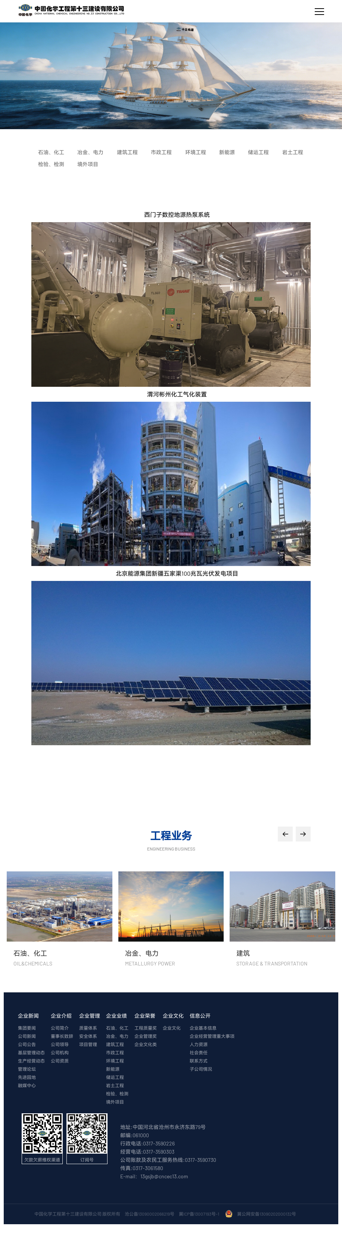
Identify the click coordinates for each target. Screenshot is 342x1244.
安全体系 (88, 1036)
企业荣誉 (144, 1016)
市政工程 (115, 1052)
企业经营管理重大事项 (212, 1036)
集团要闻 (27, 1028)
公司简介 (60, 1028)
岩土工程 (115, 1085)
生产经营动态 (31, 1061)
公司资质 (60, 1061)
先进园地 (27, 1077)
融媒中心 (27, 1085)
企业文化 (173, 1016)
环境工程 (115, 1061)
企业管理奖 (145, 1036)
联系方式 (199, 1061)
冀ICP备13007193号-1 (200, 1214)
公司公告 (27, 1044)
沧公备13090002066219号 (149, 1214)
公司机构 (60, 1052)
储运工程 (115, 1077)
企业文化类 (145, 1044)
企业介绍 (61, 1016)
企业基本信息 (203, 1028)
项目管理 (88, 1044)
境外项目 (115, 1102)
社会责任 (199, 1052)
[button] (285, 834)
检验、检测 (117, 1094)
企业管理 (89, 1016)
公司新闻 (27, 1036)
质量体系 (88, 1028)
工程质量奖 (145, 1028)
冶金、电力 (117, 1036)
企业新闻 (28, 1016)
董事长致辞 (62, 1036)
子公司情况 (201, 1069)
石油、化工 (117, 1028)
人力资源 (199, 1044)
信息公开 (200, 1016)
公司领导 (60, 1044)
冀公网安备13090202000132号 (267, 1214)
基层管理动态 (31, 1052)
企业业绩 (116, 1016)
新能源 (112, 1069)
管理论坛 (27, 1069)
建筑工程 (115, 1044)
